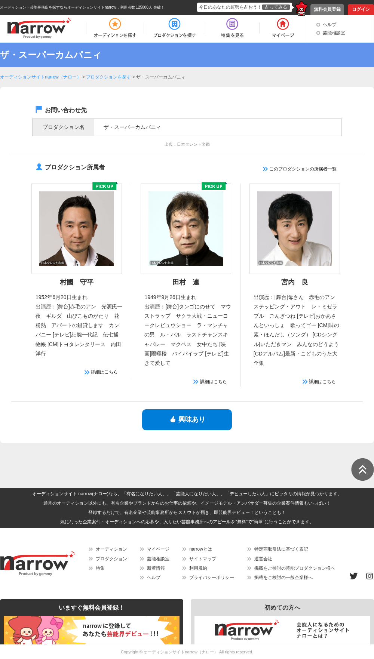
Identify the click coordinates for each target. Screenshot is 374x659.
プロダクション (111, 558)
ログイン (361, 9)
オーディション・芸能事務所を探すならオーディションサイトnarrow (58, 7)
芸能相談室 (334, 33)
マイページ (158, 549)
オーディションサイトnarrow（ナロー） (181, 652)
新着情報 (156, 568)
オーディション (111, 549)
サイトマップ (202, 558)
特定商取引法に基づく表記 (281, 549)
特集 (100, 568)
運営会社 (263, 558)
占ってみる (276, 7)
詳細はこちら (101, 372)
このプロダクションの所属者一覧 (300, 169)
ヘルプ (329, 24)
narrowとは (200, 549)
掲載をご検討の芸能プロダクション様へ (294, 568)
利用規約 (198, 568)
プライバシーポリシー (211, 577)
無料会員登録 (327, 9)
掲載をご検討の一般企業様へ (283, 577)
